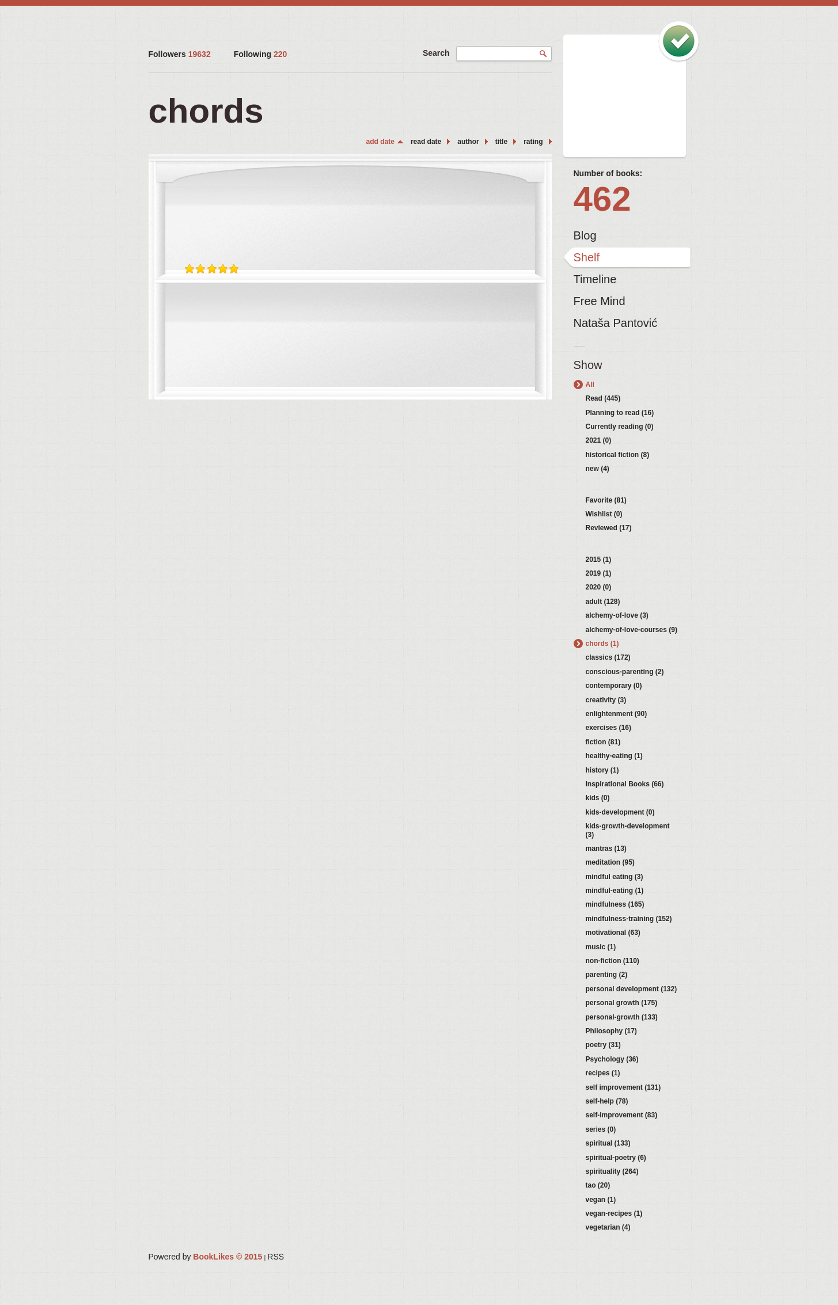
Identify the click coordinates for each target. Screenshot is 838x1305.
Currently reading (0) (620, 427)
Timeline (595, 279)
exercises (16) (608, 728)
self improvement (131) (623, 1087)
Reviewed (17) (609, 528)
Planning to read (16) (620, 413)
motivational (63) (613, 933)
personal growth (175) (622, 1003)
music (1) (601, 947)
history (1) (602, 770)
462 (602, 199)
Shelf (587, 257)
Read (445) (603, 398)
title (501, 142)
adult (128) (603, 602)
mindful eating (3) (614, 877)
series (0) (601, 1129)
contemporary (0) (614, 686)
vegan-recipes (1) (614, 1213)
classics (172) (608, 657)
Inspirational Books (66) (625, 784)
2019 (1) (599, 573)
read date (426, 142)
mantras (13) (606, 848)
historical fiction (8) (618, 455)
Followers (180, 54)
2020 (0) (599, 587)
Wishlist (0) (604, 514)
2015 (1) (599, 560)
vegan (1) (601, 1200)
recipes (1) (603, 1073)
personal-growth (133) (622, 1017)
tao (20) (598, 1185)
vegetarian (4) (608, 1227)
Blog (585, 235)
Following (260, 54)
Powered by (206, 1256)
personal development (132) (631, 989)
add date (380, 142)
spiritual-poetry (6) (616, 1158)
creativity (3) (606, 700)
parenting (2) (607, 975)
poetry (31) (603, 1045)
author (468, 142)
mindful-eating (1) (615, 891)
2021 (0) (599, 440)
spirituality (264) (612, 1171)
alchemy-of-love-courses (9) (631, 630)
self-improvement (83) (622, 1115)
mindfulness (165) (615, 904)
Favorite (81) (606, 500)
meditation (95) (610, 862)
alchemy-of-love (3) (617, 615)
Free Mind (599, 301)
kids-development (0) (620, 812)
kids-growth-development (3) (628, 830)
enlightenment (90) (616, 714)
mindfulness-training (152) (629, 919)
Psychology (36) (612, 1059)
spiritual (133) (608, 1143)
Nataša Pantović (616, 323)
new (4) (597, 469)
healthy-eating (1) (614, 756)
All (590, 385)
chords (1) (602, 644)
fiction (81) (603, 742)
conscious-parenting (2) (625, 672)
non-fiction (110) (612, 961)
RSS (275, 1256)
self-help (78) (607, 1101)
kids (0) (598, 798)
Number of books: (608, 173)
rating (533, 142)
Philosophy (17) (611, 1031)
